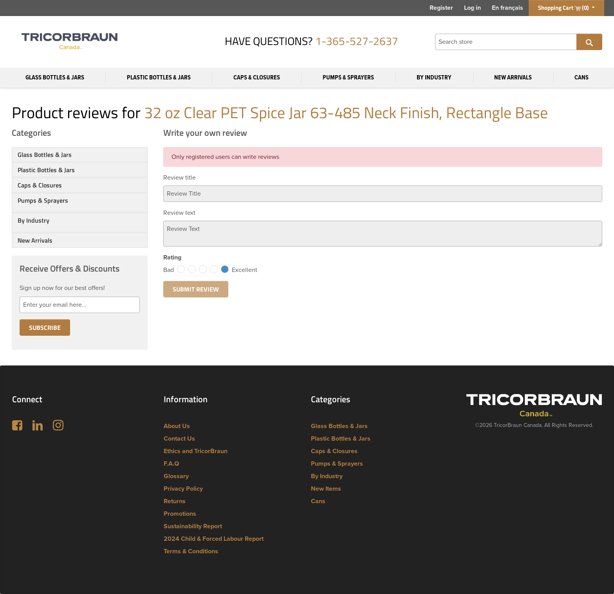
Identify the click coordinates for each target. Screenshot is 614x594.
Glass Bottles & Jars (54, 78)
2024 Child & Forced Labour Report (214, 539)
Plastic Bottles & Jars (159, 78)
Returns (175, 501)
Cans (581, 78)
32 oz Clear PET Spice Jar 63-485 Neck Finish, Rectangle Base (346, 112)
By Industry (434, 78)
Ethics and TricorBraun (196, 451)
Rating (172, 257)
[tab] (79, 155)
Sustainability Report (193, 526)
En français (507, 8)
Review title (179, 178)
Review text (179, 213)
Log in (472, 8)
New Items (326, 489)
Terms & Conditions (191, 551)
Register (441, 8)
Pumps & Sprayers (348, 78)
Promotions (180, 514)
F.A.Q (171, 464)
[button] (79, 209)
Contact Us (179, 439)
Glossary (176, 476)
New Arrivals (513, 78)
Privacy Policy (183, 489)
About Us (177, 426)
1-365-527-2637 (356, 40)
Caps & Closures (256, 78)
